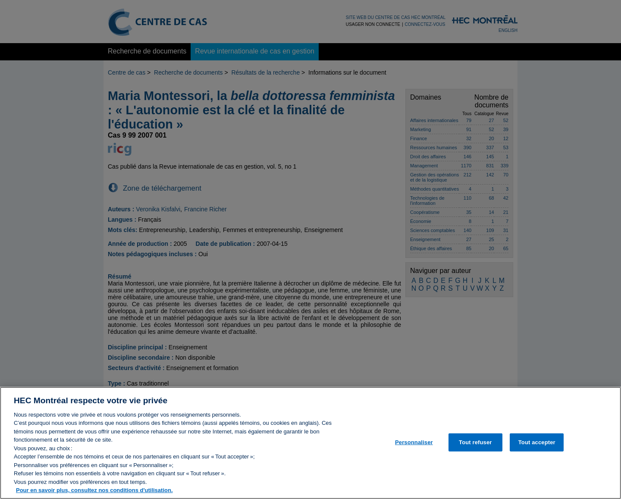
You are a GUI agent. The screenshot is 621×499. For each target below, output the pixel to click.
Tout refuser (475, 450)
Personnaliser (414, 450)
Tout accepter (536, 450)
